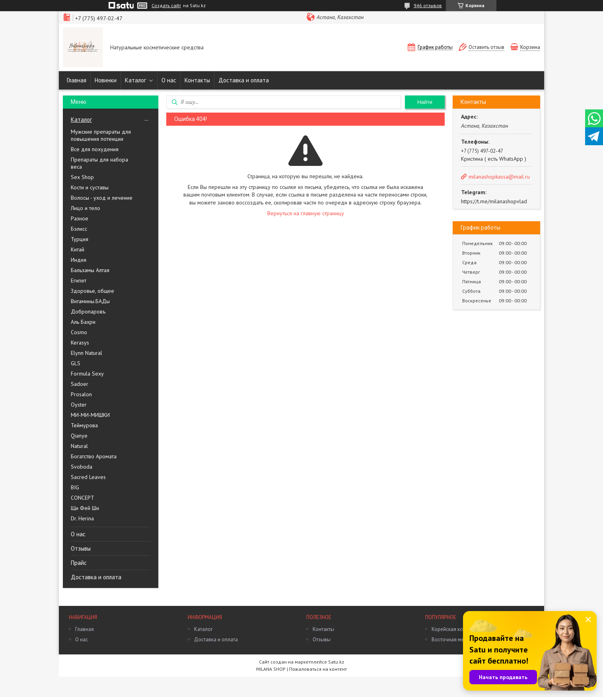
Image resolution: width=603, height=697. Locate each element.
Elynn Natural (86, 352)
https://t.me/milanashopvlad (494, 201)
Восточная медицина (456, 639)
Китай (77, 249)
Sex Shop (82, 177)
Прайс (79, 563)
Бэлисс (79, 228)
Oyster (79, 404)
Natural (79, 446)
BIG (75, 487)
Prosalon (81, 394)
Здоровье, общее (92, 290)
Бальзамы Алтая (90, 270)
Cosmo (79, 332)
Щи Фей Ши (85, 508)
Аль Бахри (83, 321)
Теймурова (84, 425)
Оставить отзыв (486, 47)
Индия (78, 259)
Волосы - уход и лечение (101, 197)
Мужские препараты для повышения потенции (101, 135)
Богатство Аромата (94, 456)
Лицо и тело (85, 208)
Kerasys (80, 342)
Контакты (197, 80)
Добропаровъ (88, 311)
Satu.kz (336, 662)
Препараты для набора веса (99, 163)
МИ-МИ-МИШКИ (90, 415)
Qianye (79, 435)
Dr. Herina (82, 518)
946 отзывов (428, 5)
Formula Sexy (87, 373)
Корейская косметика (456, 629)
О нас (168, 80)
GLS (75, 363)
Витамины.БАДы (90, 301)
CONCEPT (82, 497)
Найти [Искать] (424, 102)
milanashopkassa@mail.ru (499, 176)
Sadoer (79, 383)
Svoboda (81, 466)
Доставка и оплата (243, 80)
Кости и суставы (90, 187)
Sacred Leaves (88, 477)
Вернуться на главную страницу (305, 213)
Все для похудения (95, 149)
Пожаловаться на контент (318, 669)
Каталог (135, 80)
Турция (79, 239)
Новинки (106, 80)
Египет (78, 280)
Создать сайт (166, 5)
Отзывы (81, 548)
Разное (79, 218)
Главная (76, 80)
